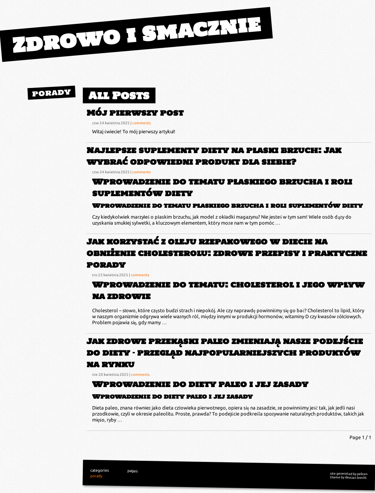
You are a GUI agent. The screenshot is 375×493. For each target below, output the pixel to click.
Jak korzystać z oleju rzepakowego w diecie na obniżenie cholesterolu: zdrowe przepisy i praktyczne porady (227, 253)
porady (51, 92)
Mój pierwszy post (135, 113)
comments (141, 123)
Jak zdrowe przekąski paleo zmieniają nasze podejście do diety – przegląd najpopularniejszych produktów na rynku (225, 352)
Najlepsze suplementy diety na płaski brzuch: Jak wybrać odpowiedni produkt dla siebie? (214, 156)
